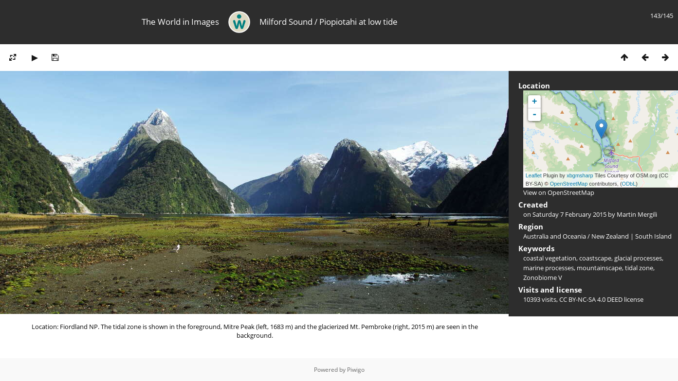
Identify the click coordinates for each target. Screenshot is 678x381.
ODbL (629, 184)
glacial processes (638, 258)
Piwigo (356, 369)
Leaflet (534, 175)
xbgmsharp (580, 175)
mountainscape (599, 267)
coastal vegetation (549, 258)
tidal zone (639, 267)
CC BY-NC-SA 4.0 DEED (591, 299)
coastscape (595, 258)
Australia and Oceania (554, 236)
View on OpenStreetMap (558, 192)
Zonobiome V (542, 277)
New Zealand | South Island (631, 236)
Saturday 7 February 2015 (569, 214)
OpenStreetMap (569, 184)
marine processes (548, 267)
